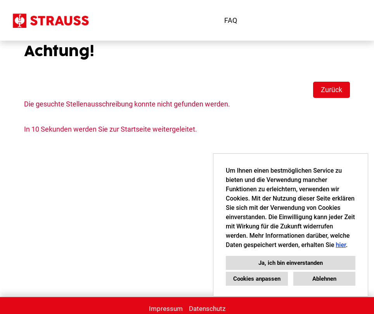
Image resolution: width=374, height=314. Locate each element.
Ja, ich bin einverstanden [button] (290, 262)
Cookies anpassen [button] (256, 278)
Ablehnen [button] (324, 278)
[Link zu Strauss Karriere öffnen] (50, 20)
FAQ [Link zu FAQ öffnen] (230, 20)
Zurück (331, 90)
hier (341, 245)
